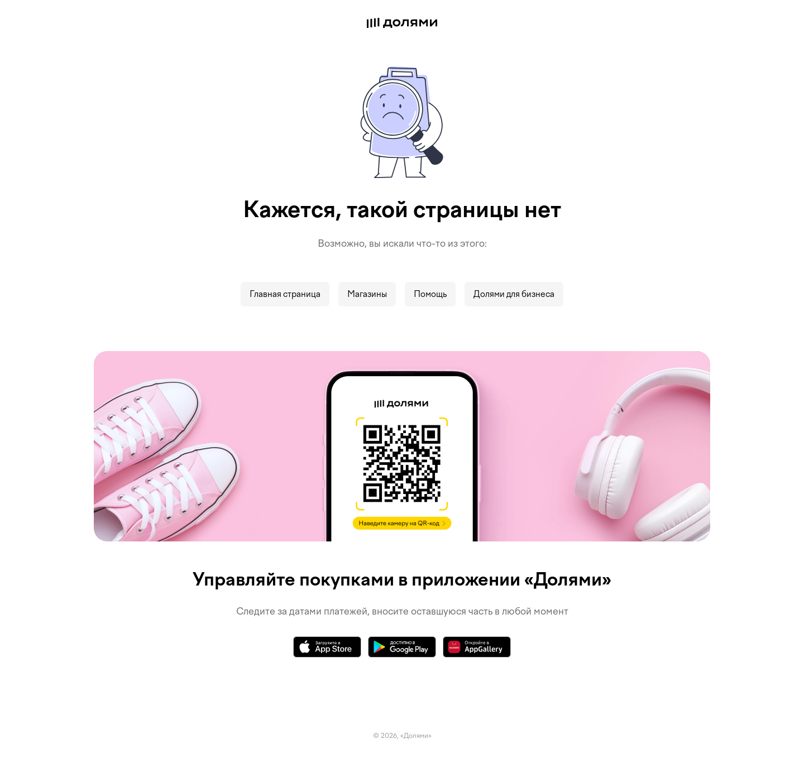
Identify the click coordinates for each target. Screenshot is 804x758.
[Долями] (402, 24)
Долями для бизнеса (513, 294)
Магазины (367, 294)
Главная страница (285, 294)
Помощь (430, 294)
